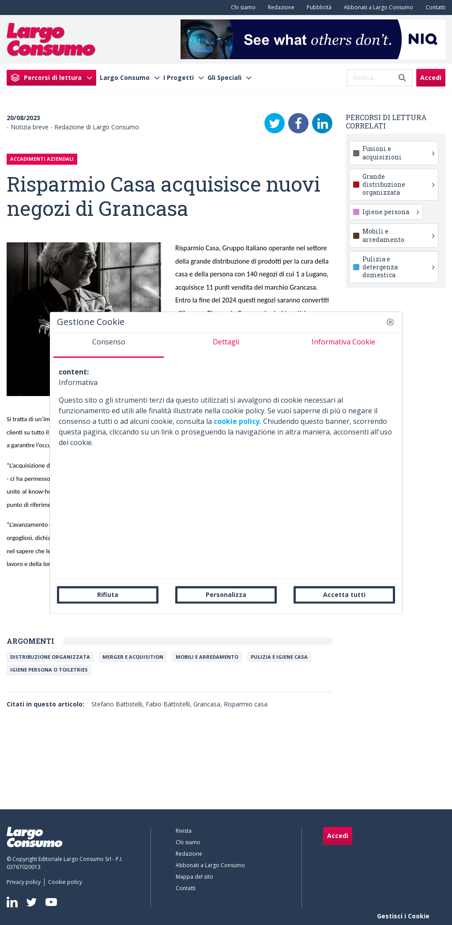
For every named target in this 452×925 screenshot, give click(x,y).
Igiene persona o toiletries (49, 669)
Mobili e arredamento (207, 656)
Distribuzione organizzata (50, 656)
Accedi (430, 77)
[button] (390, 322)
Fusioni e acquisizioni (398, 152)
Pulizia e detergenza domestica (398, 267)
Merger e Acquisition (132, 656)
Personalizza (226, 594)
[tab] (108, 345)
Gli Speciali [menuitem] (224, 78)
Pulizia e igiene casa (279, 656)
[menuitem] (241, 7)
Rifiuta (107, 594)
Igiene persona (390, 212)
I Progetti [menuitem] (178, 78)
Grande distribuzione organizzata (398, 184)
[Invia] (402, 77)
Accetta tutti (344, 594)
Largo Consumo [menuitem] (125, 78)
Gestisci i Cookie (403, 916)
